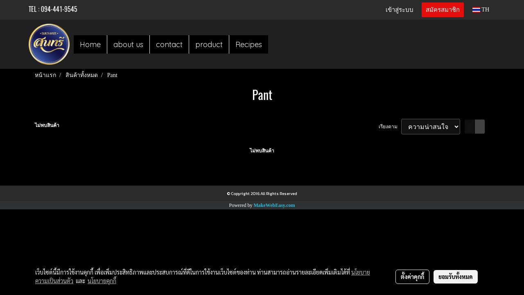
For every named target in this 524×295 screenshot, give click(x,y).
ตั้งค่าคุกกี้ (412, 276)
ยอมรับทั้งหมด (455, 276)
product (209, 44)
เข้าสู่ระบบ (399, 10)
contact (169, 44)
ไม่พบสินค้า (47, 125)
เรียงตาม (390, 126)
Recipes (248, 44)
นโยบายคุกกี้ (102, 280)
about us (128, 44)
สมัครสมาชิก (443, 10)
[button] (275, 44)
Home (90, 44)
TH (480, 10)
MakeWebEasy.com (274, 205)
